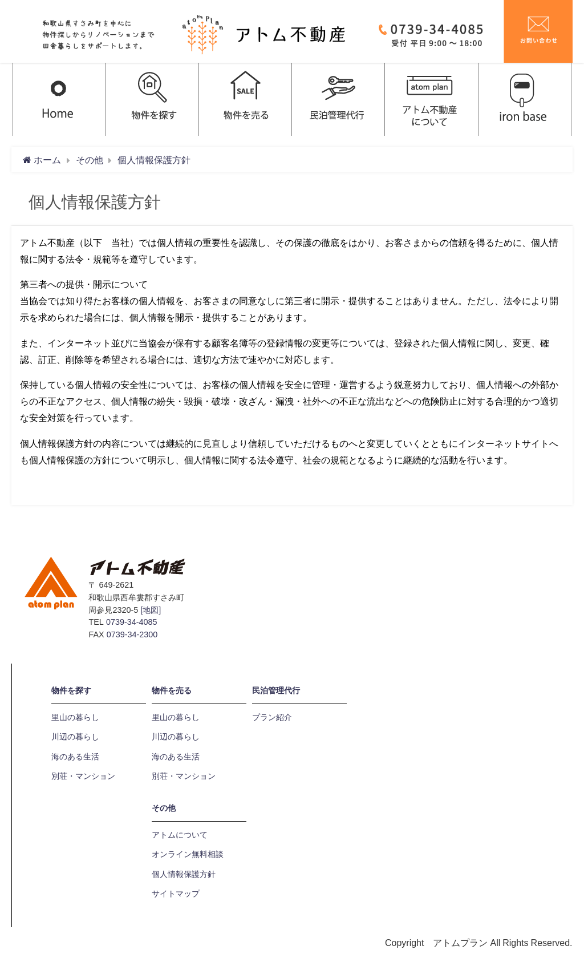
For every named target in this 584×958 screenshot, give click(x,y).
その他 (164, 808)
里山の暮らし (75, 717)
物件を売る (172, 690)
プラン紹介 (272, 717)
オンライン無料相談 (188, 854)
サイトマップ (176, 894)
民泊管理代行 (276, 690)
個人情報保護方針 (184, 874)
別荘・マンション (83, 776)
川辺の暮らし (75, 737)
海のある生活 (75, 757)
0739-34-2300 (132, 634)
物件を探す (71, 690)
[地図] (150, 610)
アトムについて (180, 835)
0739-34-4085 (131, 622)
